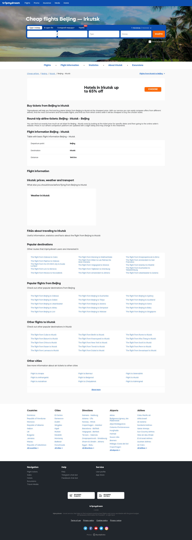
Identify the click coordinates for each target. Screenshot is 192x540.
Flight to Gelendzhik (134, 373)
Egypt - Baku (87, 445)
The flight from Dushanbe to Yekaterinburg (138, 269)
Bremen (113, 440)
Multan (58, 432)
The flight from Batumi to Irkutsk (44, 339)
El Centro (59, 415)
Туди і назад (34, 28)
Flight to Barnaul (85, 373)
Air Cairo (141, 445)
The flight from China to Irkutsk (44, 342)
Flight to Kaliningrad (134, 381)
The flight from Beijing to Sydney (139, 296)
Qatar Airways (143, 428)
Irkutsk (53, 73)
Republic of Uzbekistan (36, 445)
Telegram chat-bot (70, 475)
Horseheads (60, 445)
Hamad (113, 434)
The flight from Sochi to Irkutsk (139, 342)
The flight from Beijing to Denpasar (93, 308)
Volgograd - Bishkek (90, 432)
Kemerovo (59, 418)
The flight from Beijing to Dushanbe (93, 296)
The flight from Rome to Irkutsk (139, 335)
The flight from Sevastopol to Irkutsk (141, 350)
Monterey (59, 438)
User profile (101, 472)
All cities (58, 448)
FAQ (63, 472)
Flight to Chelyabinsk (87, 381)
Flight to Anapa (37, 373)
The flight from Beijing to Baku (139, 308)
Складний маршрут (65, 28)
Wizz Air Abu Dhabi (145, 435)
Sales (29, 475)
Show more (96, 390)
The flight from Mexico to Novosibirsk (46, 273)
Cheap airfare (33, 73)
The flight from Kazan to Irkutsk (44, 346)
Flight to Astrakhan (39, 381)
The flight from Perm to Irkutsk (138, 346)
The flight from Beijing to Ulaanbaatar (47, 304)
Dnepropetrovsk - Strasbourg (94, 438)
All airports (114, 450)
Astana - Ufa (87, 418)
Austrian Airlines (144, 442)
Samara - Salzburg (90, 415)
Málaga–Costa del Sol (119, 444)
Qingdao (58, 425)
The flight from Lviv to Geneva (43, 269)
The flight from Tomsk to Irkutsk (91, 346)
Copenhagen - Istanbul (92, 425)
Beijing (44, 73)
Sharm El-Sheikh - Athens (93, 442)
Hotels (29, 478)
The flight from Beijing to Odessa (45, 296)
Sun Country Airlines (145, 432)
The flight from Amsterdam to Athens (94, 273)
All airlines (141, 448)
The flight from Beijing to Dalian (44, 300)
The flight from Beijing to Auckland (140, 300)
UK (28, 432)
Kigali (57, 428)
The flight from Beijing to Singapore (141, 312)
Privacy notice (115, 520)
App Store (100, 475)
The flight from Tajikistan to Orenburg (94, 269)
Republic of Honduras (36, 418)
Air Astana (141, 422)
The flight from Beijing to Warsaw (92, 312)
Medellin (58, 435)
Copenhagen (115, 447)
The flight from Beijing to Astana (92, 304)
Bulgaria (30, 435)
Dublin (57, 422)
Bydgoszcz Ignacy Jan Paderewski (119, 419)
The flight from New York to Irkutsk (92, 342)
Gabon (30, 428)
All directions (87, 448)
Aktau (112, 415)
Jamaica (30, 438)
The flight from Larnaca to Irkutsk (45, 350)
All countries (32, 448)
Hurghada (114, 430)
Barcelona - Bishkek (90, 428)
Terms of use (76, 520)
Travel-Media (32, 484)
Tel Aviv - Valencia (90, 435)
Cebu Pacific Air (144, 415)
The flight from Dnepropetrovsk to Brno (142, 257)
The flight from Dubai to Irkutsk (91, 350)
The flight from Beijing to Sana (139, 304)
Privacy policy (88, 520)
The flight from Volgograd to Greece (93, 265)
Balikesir (58, 442)
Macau (30, 442)
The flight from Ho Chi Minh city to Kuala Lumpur (48, 265)
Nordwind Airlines (144, 425)
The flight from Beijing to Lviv (43, 312)
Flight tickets (32, 472)
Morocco (31, 422)
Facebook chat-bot (70, 478)
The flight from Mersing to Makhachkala (95, 257)
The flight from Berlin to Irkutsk (91, 335)
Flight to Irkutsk (132, 377)
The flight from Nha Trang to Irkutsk (141, 339)
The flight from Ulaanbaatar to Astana (142, 273)
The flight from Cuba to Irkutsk (43, 335)
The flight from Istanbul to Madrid (140, 265)
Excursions (31, 481)
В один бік (48, 28)
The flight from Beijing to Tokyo (91, 300)
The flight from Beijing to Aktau (44, 308)
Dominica (31, 415)
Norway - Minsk (88, 422)
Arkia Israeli (142, 418)
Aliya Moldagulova (117, 424)
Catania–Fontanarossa (119, 427)
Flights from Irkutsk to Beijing (151, 73)
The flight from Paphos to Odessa (45, 261)
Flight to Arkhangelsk (39, 377)
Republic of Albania (35, 425)
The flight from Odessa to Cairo (44, 257)
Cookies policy (102, 520)
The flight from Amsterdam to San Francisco (140, 261)
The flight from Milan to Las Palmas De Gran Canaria (94, 261)
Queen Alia (114, 437)
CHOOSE (153, 89)
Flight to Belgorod (86, 377)
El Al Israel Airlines (144, 438)
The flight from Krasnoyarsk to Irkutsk (94, 339)
